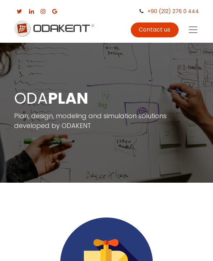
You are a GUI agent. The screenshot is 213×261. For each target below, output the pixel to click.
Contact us (154, 29)
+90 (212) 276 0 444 (173, 11)
